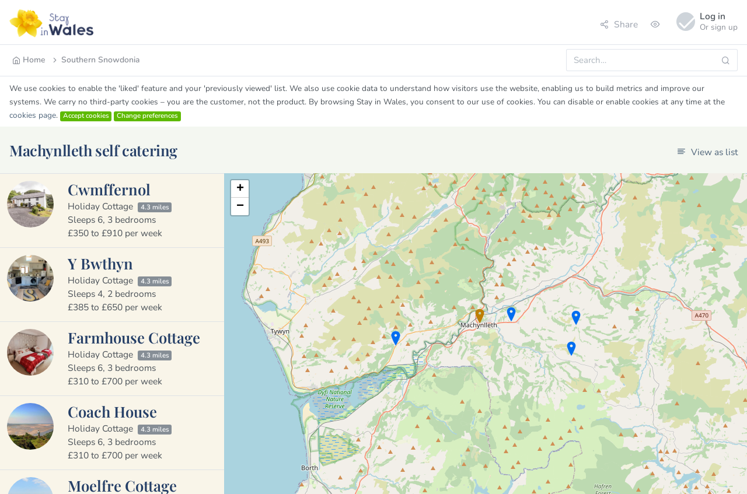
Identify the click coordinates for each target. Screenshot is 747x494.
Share (619, 24)
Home (29, 59)
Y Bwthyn (100, 263)
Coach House (112, 411)
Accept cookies (86, 116)
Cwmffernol (109, 189)
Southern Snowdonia (95, 59)
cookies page (32, 115)
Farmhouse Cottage (134, 337)
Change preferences (147, 116)
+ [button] (240, 189)
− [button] (240, 206)
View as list (707, 152)
